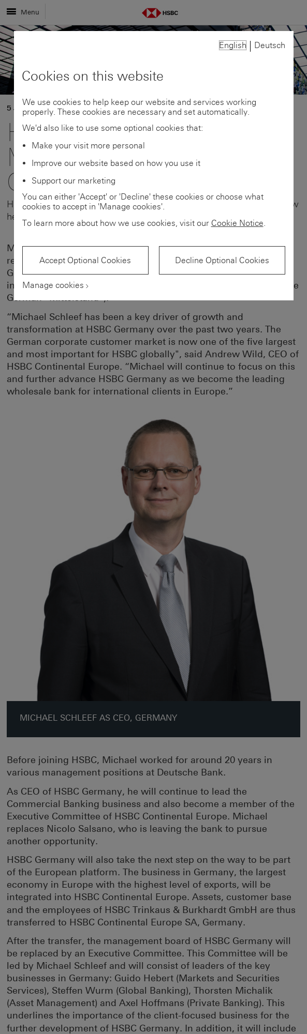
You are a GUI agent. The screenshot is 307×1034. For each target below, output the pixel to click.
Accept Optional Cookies (85, 260)
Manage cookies (53, 285)
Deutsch (269, 45)
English (232, 45)
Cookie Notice (237, 223)
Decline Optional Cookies (222, 260)
